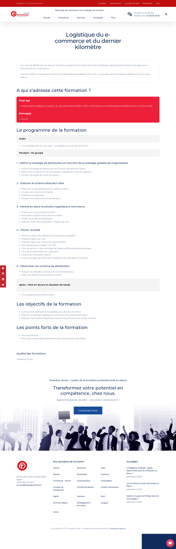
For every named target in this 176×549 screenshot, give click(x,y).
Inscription (98, 18)
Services (81, 18)
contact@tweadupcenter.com (29, 485)
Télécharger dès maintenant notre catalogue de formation (79, 10)
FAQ (158, 3)
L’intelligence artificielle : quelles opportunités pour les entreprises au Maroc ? (141, 471)
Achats (56, 468)
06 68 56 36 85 (153, 16)
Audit (103, 468)
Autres (56, 512)
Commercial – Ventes (62, 481)
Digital (56, 496)
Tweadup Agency (117, 528)
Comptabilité (106, 481)
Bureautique (82, 474)
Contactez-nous (88, 410)
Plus (113, 18)
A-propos (102, 3)
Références (147, 3)
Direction (81, 496)
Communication (83, 481)
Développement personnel (83, 504)
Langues (104, 503)
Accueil (46, 18)
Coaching (105, 474)
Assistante (81, 468)
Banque (56, 474)
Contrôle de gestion (85, 487)
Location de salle (132, 3)
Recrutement (115, 3)
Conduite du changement (58, 488)
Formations (63, 18)
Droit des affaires (60, 503)
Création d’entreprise (109, 487)
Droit (103, 496)
